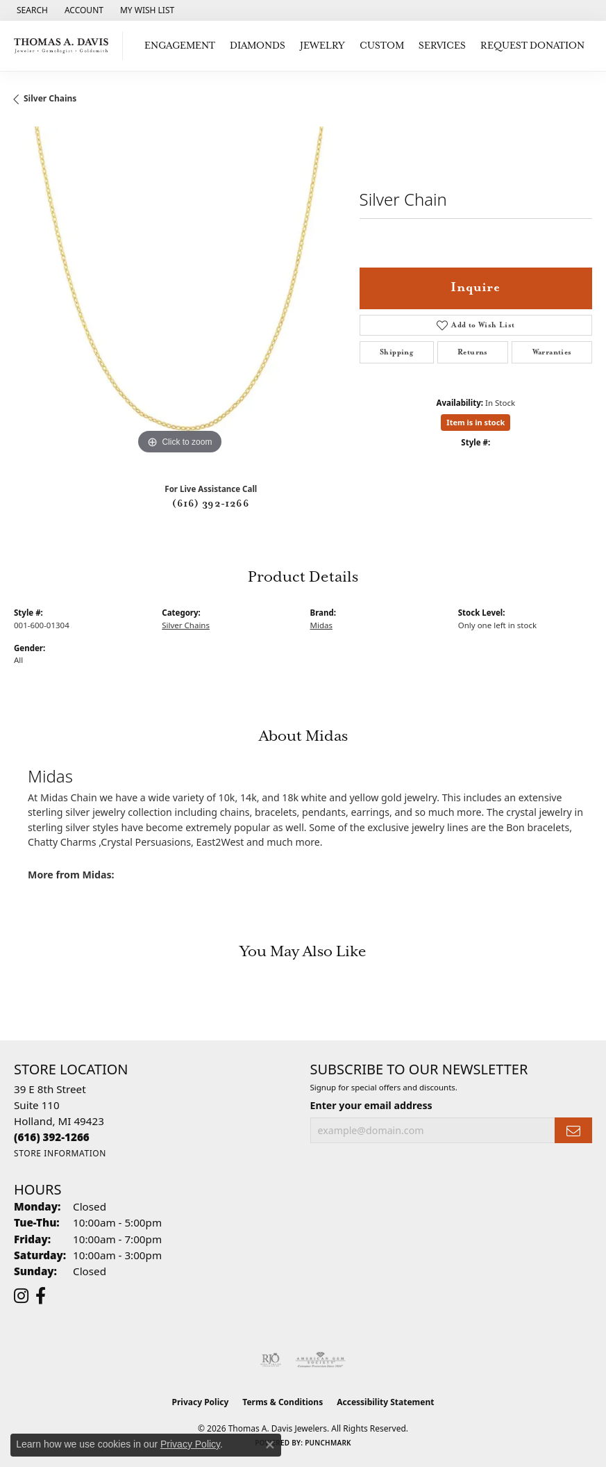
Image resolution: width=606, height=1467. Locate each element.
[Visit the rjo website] (270, 1360)
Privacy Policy (200, 1402)
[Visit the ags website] (320, 1360)
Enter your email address (371, 1105)
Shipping (396, 352)
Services (442, 45)
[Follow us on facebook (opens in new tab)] (40, 1296)
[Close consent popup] (270, 1445)
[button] (31, 10)
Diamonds (257, 45)
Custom (382, 45)
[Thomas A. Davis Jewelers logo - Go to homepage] (65, 45)
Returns (472, 352)
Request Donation (532, 45)
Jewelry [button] (322, 45)
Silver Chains (50, 98)
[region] (180, 292)
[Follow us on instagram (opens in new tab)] (21, 1296)
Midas (321, 625)
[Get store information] (60, 1153)
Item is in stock (475, 422)
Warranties (552, 352)
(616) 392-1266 (210, 503)
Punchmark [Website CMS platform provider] (328, 1443)
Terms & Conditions (282, 1402)
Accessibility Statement (385, 1402)
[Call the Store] (52, 1137)
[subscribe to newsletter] (573, 1130)
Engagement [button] (179, 45)
